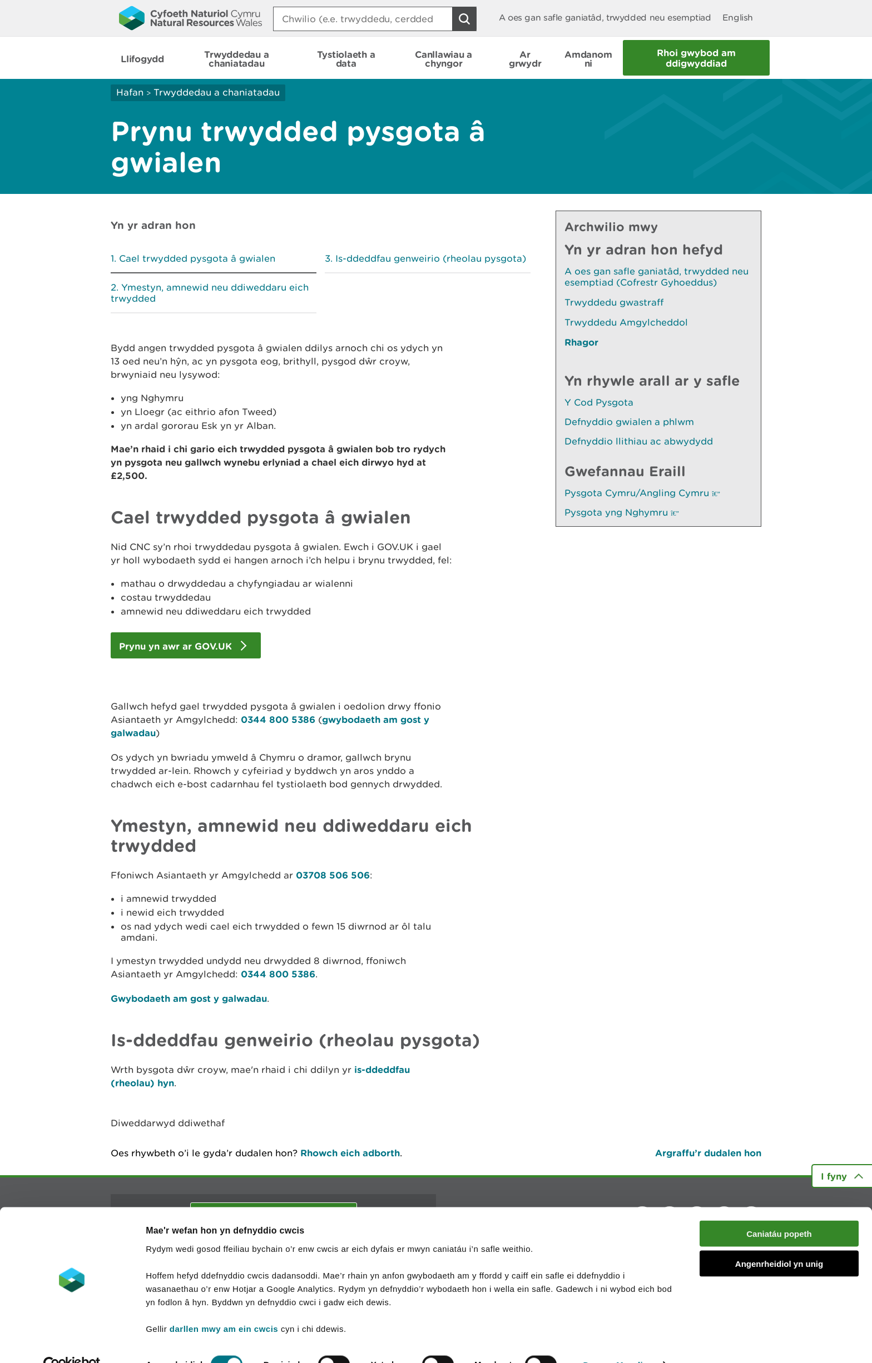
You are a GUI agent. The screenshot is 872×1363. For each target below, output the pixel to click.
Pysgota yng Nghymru (621, 512)
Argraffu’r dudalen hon (708, 1152)
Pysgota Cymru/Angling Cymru (642, 492)
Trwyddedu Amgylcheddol (626, 322)
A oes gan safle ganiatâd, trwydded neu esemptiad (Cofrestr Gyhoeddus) (656, 277)
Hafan (129, 92)
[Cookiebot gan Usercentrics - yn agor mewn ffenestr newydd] (72, 1341)
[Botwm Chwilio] (464, 19)
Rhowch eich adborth (350, 1152)
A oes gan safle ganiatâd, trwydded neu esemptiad (605, 17)
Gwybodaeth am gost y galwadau (189, 998)
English (737, 17)
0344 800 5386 (279, 719)
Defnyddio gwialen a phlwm (629, 421)
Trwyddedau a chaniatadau (216, 92)
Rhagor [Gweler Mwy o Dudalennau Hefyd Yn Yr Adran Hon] (581, 342)
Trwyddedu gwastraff (613, 302)
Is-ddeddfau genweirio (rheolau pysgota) (430, 258)
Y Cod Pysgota (598, 402)
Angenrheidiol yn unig (779, 1240)
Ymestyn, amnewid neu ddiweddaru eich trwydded (210, 293)
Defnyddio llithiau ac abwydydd (638, 441)
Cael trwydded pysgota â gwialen (197, 258)
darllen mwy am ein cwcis (224, 1305)
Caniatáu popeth (779, 1210)
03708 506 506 (333, 875)
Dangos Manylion (618, 1341)
